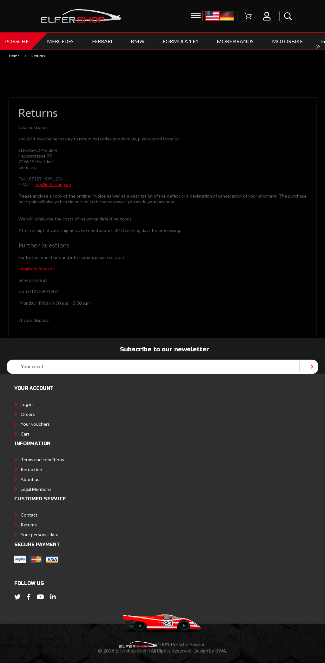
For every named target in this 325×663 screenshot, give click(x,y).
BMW (137, 41)
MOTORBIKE (287, 41)
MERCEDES (60, 41)
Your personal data (39, 534)
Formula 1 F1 (180, 41)
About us (30, 479)
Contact (29, 515)
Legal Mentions (36, 489)
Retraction (31, 469)
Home (14, 56)
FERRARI (102, 41)
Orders (28, 414)
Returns (29, 524)
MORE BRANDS (235, 41)
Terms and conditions (42, 459)
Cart (25, 433)
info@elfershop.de (53, 184)
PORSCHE (17, 41)
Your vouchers (35, 424)
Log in (27, 404)
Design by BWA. (210, 650)
